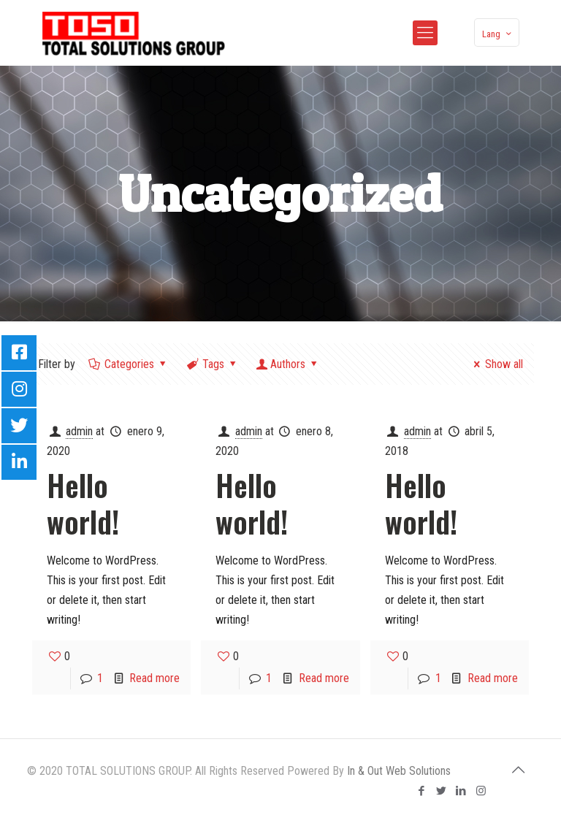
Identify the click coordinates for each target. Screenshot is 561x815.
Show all (496, 364)
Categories (128, 364)
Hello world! (83, 503)
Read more (154, 678)
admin (79, 431)
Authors (288, 364)
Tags (212, 364)
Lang (498, 33)
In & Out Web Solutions (399, 771)
